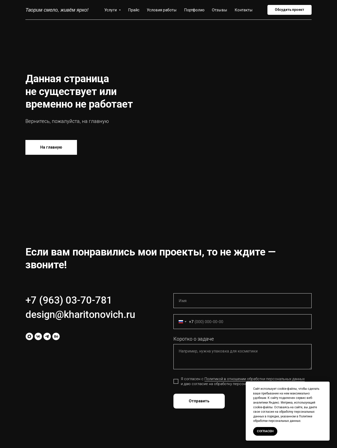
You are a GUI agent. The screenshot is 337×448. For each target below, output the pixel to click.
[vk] (38, 336)
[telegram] (47, 336)
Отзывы (219, 10)
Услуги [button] (111, 10)
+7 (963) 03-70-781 (68, 300)
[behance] (56, 336)
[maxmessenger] (29, 336)
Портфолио (194, 10)
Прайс (133, 10)
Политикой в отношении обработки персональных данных (255, 379)
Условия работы (162, 10)
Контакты (244, 10)
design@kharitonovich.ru (80, 314)
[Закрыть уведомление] (325, 385)
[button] (289, 10)
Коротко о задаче (193, 339)
